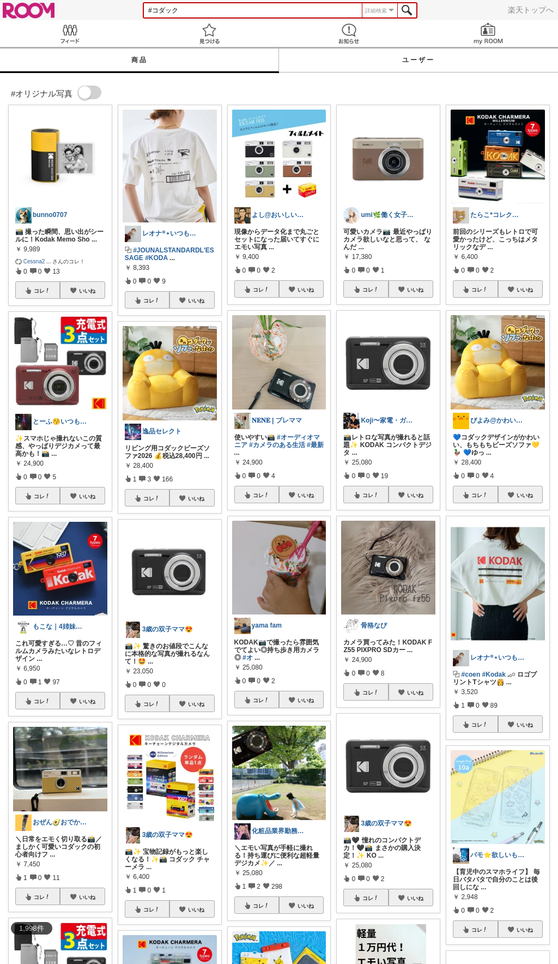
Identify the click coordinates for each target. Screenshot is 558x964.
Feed (70, 33)
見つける (209, 33)
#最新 (315, 445)
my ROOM (488, 33)
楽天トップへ (531, 9)
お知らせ (348, 33)
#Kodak (494, 674)
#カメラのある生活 (277, 445)
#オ (247, 657)
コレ (42, 290)
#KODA (156, 258)
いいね (87, 290)
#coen (471, 674)
